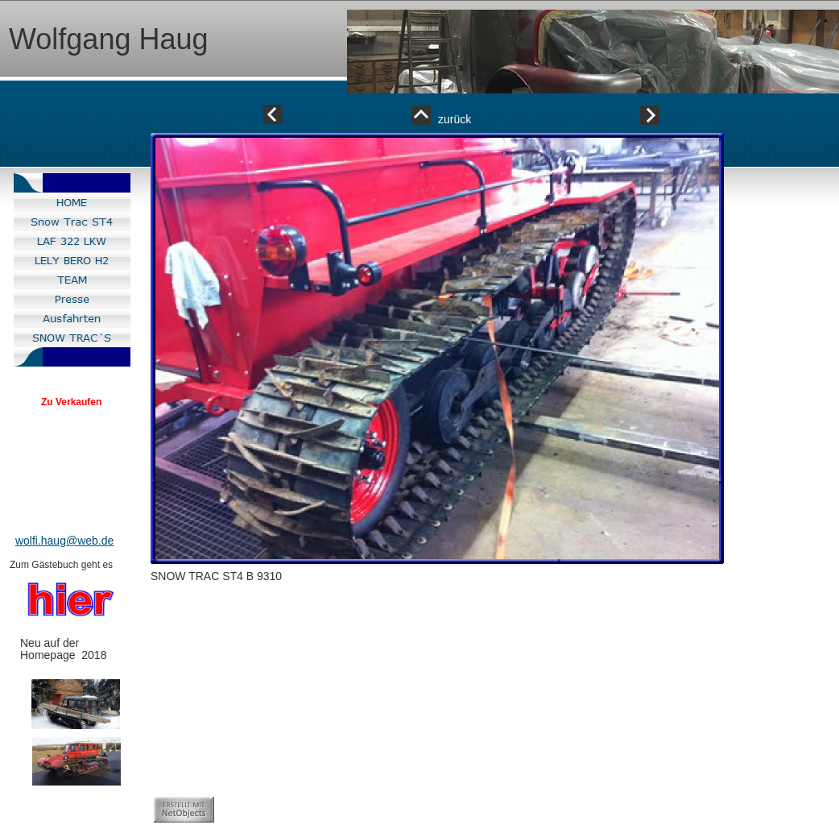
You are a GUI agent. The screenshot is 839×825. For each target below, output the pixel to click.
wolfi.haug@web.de (64, 540)
